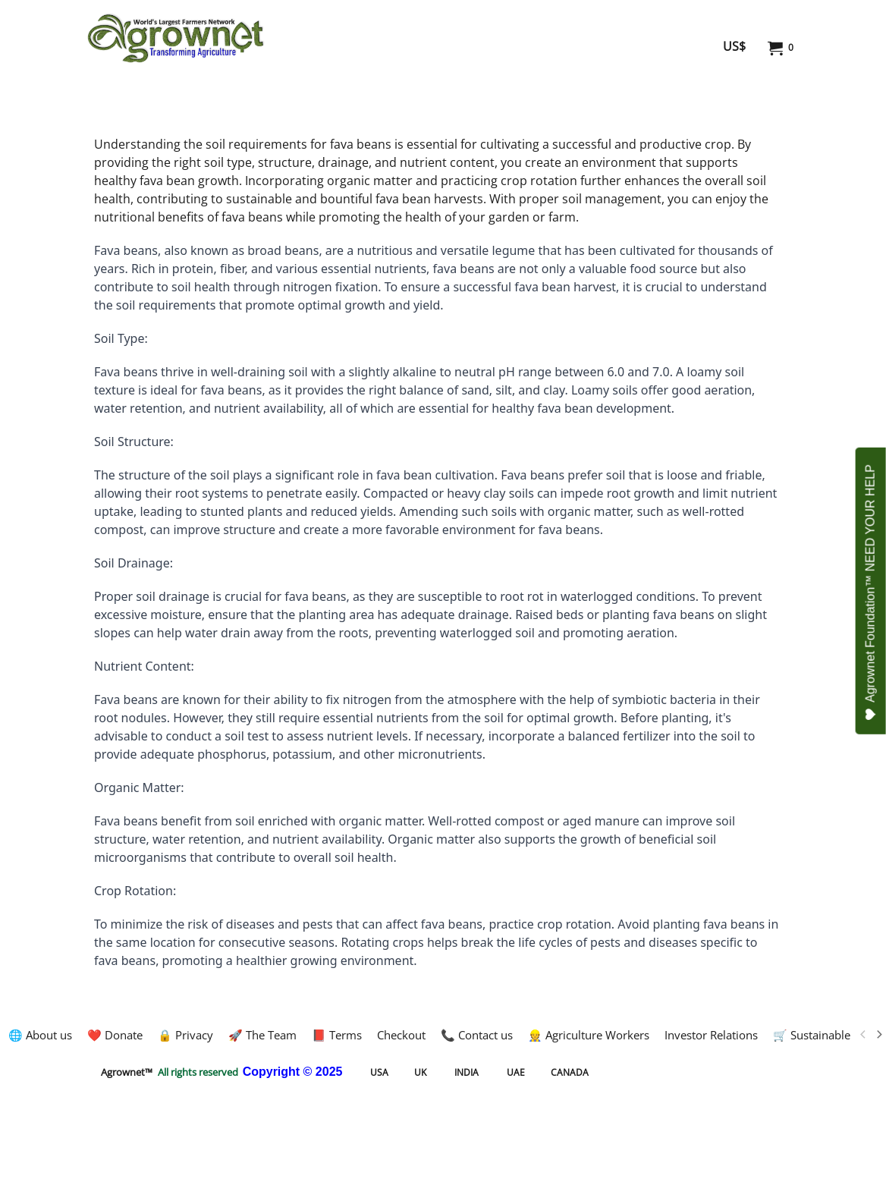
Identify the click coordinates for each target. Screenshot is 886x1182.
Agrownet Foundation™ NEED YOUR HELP (871, 592)
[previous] (863, 1035)
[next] (878, 1035)
